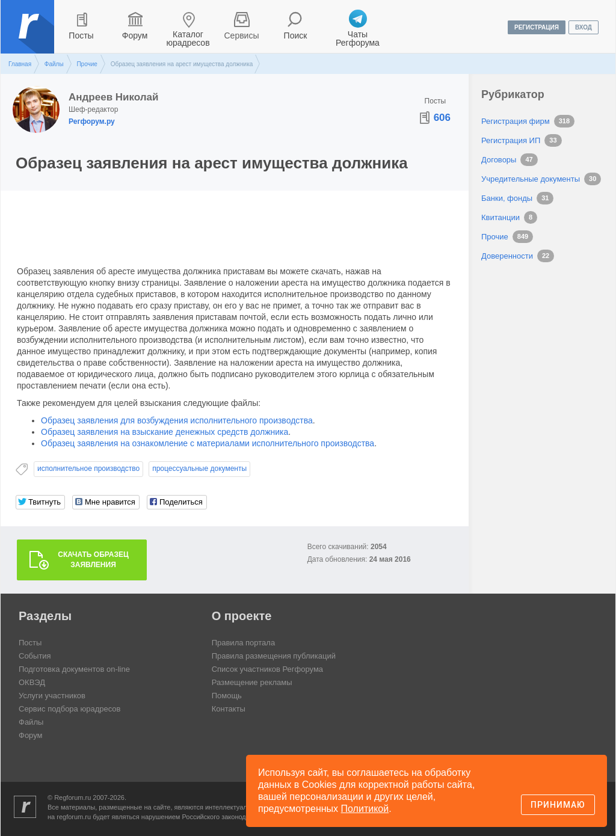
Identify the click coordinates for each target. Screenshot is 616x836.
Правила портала (243, 642)
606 (442, 117)
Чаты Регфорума (358, 38)
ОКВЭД (32, 682)
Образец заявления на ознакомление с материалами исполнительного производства (207, 443)
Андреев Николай (113, 97)
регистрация (536, 27)
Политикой (365, 809)
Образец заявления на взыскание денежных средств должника (164, 432)
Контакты (228, 708)
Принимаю (558, 805)
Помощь (227, 695)
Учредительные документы (530, 178)
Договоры (498, 159)
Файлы (54, 64)
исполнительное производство (88, 468)
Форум (135, 35)
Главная (19, 64)
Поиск (295, 35)
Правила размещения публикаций (274, 655)
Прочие (86, 64)
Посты (81, 35)
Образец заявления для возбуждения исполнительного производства (177, 420)
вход (583, 27)
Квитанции (500, 217)
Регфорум (28, 35)
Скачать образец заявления (93, 559)
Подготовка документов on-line (74, 669)
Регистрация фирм (515, 121)
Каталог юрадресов (187, 38)
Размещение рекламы (252, 682)
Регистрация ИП (510, 140)
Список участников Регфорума (267, 669)
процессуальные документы (199, 468)
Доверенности (507, 255)
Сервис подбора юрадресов (69, 708)
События (35, 655)
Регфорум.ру (92, 121)
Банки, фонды (506, 198)
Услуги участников (52, 695)
